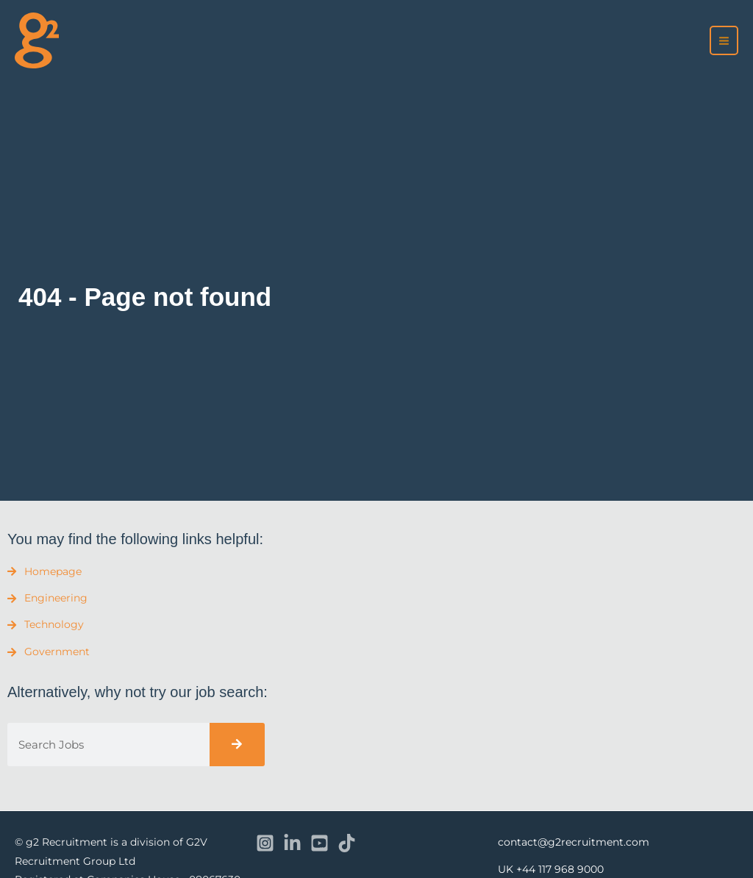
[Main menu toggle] (724, 40)
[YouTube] (319, 843)
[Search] (237, 744)
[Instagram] (265, 843)
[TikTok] (347, 843)
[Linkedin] (292, 843)
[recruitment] (37, 40)
